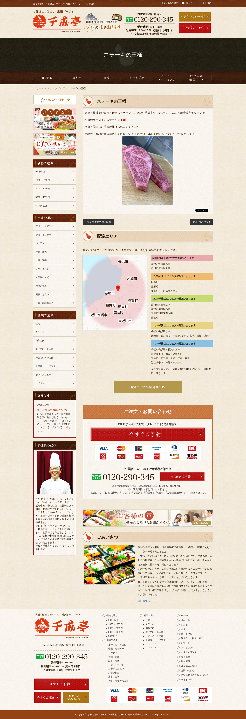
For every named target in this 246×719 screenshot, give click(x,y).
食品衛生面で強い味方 (99, 222)
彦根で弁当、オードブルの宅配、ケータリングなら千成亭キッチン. (119, 714)
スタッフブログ (56, 88)
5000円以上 (41, 205)
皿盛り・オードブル (137, 77)
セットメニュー (43, 374)
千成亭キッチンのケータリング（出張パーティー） (167, 77)
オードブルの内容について (52, 410)
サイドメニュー (43, 383)
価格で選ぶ (112, 615)
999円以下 (41, 171)
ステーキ (40, 332)
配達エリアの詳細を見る (146, 387)
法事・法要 (41, 260)
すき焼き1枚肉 (200, 222)
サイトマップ (187, 679)
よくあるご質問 (171, 3)
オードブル (186, 634)
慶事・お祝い (42, 294)
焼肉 (38, 323)
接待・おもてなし (44, 226)
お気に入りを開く (55, 99)
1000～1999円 (43, 180)
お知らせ (185, 643)
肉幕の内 (40, 340)
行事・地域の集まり (46, 303)
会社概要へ (144, 601)
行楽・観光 (41, 251)
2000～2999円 (43, 188)
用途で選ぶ (112, 640)
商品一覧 (185, 620)
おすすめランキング (191, 652)
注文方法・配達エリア (197, 77)
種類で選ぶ (149, 615)
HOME (47, 77)
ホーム (40, 88)
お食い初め (41, 286)
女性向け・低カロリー (47, 349)
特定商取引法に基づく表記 (194, 675)
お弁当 (77, 77)
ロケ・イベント (43, 269)
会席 (107, 77)
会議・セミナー (43, 234)
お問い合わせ (190, 3)
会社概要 (207, 3)
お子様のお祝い (43, 277)
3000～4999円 (43, 197)
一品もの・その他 (44, 357)
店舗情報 (185, 661)
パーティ (40, 243)
